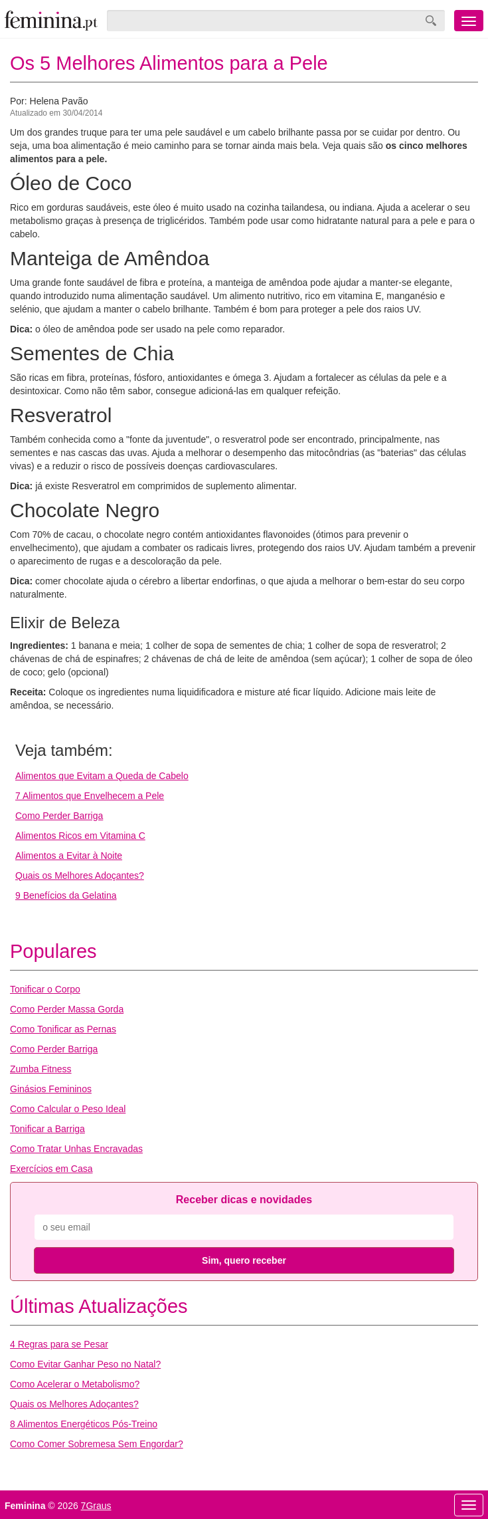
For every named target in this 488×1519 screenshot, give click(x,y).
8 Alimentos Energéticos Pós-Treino (83, 1424)
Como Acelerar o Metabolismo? (74, 1384)
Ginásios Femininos (51, 1089)
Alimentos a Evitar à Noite (68, 855)
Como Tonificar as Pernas (63, 1029)
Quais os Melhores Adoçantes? (79, 875)
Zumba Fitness (41, 1069)
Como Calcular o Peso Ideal (67, 1109)
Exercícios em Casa (51, 1168)
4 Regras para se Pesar (59, 1344)
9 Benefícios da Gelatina (66, 895)
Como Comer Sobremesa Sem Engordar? (96, 1444)
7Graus (96, 1505)
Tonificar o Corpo (45, 989)
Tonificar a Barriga (47, 1128)
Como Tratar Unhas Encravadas (76, 1148)
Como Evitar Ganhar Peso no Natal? (85, 1364)
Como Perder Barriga (59, 815)
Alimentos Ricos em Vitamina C (80, 835)
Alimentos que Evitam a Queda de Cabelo (102, 775)
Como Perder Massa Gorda (66, 1009)
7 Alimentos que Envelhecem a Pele (89, 795)
